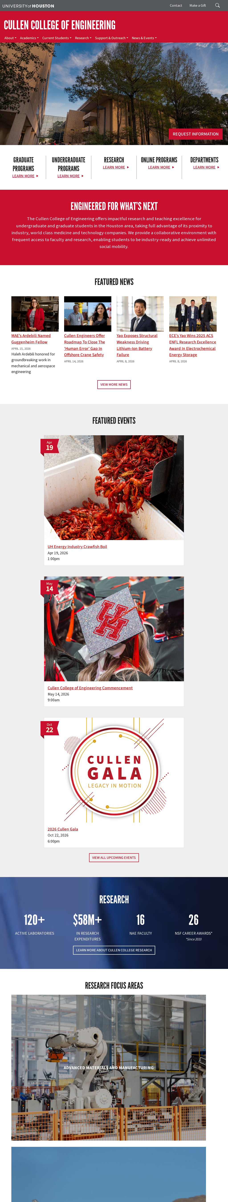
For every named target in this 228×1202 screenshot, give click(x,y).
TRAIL (6, 1193)
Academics (28, 38)
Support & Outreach (110, 38)
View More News (114, 384)
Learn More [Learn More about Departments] (204, 167)
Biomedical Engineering (44, 865)
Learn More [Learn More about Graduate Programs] (23, 176)
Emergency (140, 1189)
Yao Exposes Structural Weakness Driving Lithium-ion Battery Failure (137, 345)
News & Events (143, 38)
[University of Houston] (28, 5)
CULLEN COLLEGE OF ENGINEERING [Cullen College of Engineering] (60, 25)
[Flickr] (35, 1134)
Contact (176, 5)
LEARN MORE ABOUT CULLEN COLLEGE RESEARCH (114, 620)
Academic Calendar (98, 1189)
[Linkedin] (53, 1134)
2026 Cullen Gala (173, 486)
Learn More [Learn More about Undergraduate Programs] (68, 176)
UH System (158, 1189)
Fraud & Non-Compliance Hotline (57, 1193)
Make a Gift (197, 5)
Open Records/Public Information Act (147, 1193)
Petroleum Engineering (114, 1078)
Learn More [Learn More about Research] (114, 167)
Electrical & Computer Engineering (44, 940)
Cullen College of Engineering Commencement (103, 492)
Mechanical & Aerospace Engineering (184, 1011)
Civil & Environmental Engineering (184, 869)
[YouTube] (61, 1134)
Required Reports (14, 1198)
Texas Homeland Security (198, 1189)
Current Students (55, 38)
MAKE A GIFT (188, 1114)
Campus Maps (122, 1189)
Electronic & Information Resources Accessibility (60, 1198)
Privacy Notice (111, 1193)
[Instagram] (44, 1134)
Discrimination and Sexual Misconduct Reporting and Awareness (135, 1198)
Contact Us (86, 1169)
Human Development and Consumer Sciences (184, 940)
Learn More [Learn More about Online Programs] (159, 167)
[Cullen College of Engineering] (114, 106)
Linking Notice (90, 1193)
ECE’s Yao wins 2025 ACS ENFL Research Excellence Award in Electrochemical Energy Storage (192, 345)
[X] (27, 1134)
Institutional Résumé (187, 1193)
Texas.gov (173, 1189)
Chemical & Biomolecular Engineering (113, 869)
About (9, 38)
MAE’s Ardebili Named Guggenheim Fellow (31, 339)
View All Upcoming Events (114, 527)
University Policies (191, 1198)
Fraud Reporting (23, 1193)
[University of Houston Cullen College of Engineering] (40, 1117)
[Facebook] (18, 1134)
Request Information (196, 134)
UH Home (77, 1189)
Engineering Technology (114, 936)
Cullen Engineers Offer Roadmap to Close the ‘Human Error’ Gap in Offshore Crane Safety (84, 345)
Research (82, 38)
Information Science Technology (114, 1011)
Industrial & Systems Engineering (44, 1011)
